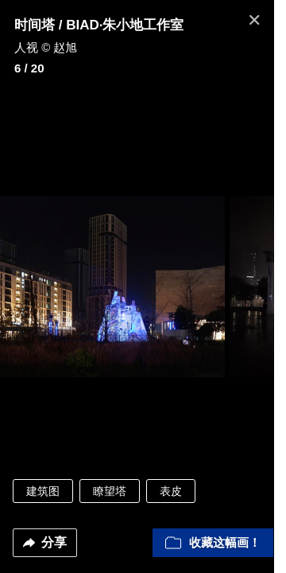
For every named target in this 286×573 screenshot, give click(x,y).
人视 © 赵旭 (45, 47)
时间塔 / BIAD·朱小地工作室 (99, 25)
